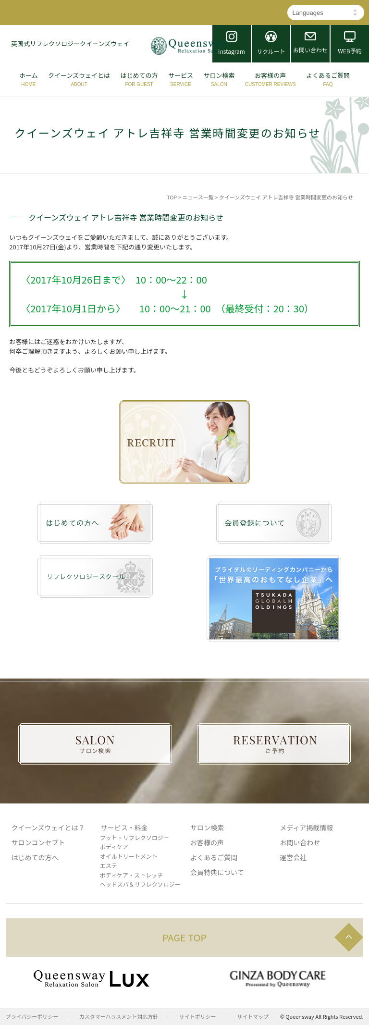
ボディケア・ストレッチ (131, 875)
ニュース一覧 (197, 197)
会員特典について (217, 872)
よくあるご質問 (213, 857)
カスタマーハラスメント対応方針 (119, 1016)
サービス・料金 (124, 827)
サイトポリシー (197, 1016)
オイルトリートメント (129, 856)
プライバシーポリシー (32, 1016)
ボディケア (114, 846)
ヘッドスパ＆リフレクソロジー (140, 884)
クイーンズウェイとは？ (48, 827)
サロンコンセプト (38, 842)
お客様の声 (207, 842)
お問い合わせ (300, 842)
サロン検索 (207, 827)
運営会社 (293, 857)
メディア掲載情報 (306, 827)
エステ (108, 865)
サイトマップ (253, 1016)
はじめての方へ (35, 857)
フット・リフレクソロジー (134, 837)
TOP (172, 197)
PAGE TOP (184, 937)
